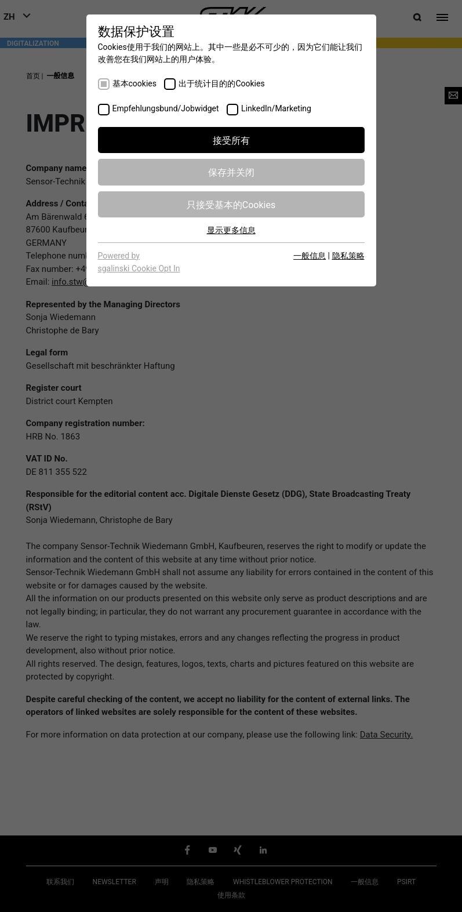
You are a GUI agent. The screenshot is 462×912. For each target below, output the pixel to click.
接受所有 (231, 140)
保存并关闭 (231, 172)
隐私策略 (348, 255)
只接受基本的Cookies (231, 204)
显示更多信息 (231, 229)
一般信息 (309, 255)
